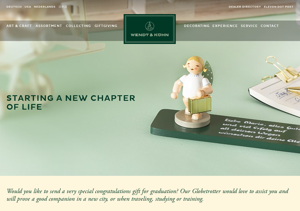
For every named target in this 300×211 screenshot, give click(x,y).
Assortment (49, 26)
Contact (270, 26)
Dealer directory (245, 6)
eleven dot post (279, 6)
